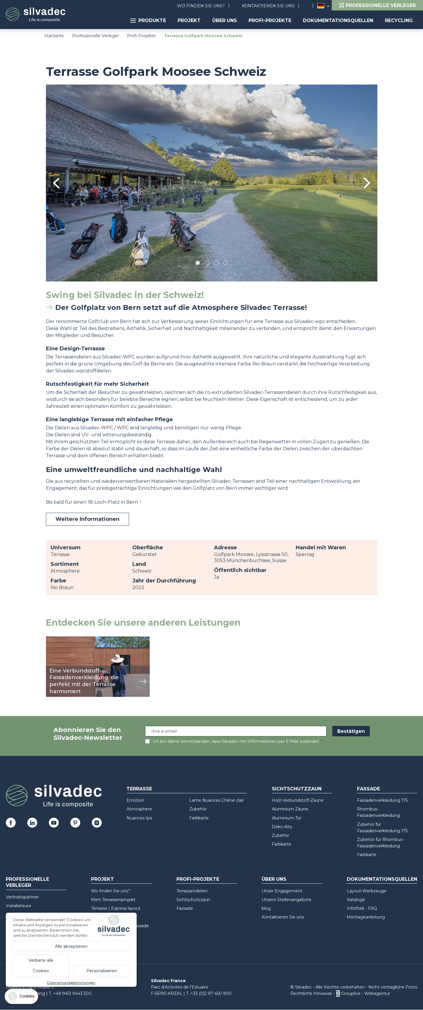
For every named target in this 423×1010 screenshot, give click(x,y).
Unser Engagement (282, 891)
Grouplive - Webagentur (365, 993)
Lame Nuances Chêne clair (216, 800)
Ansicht (54, 639)
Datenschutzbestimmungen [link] (71, 982)
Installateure (18, 905)
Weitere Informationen (87, 519)
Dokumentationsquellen (338, 20)
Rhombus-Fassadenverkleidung (378, 812)
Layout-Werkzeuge (366, 891)
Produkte (148, 20)
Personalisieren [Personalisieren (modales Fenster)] (101, 970)
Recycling (399, 20)
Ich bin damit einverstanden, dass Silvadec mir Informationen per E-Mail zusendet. (236, 741)
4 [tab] (225, 264)
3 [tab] (216, 264)
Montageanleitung (366, 917)
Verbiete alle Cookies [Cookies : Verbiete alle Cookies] (40, 965)
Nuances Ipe (139, 818)
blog (266, 908)
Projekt (189, 20)
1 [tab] (198, 264)
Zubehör (198, 809)
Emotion (135, 800)
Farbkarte (199, 818)
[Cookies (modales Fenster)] (22, 997)
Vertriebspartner (22, 897)
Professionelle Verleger (95, 35)
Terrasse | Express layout (115, 908)
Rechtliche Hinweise (311, 993)
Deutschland (320, 5)
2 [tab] (207, 264)
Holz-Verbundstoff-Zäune (298, 800)
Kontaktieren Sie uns (268, 5)
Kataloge (356, 899)
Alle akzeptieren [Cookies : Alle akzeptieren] (71, 946)
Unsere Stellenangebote (286, 899)
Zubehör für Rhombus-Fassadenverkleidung (380, 842)
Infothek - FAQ (362, 908)
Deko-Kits (282, 826)
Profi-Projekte (270, 20)
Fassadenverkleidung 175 (382, 800)
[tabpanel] (211, 183)
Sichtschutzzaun (297, 789)
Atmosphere (139, 809)
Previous (56, 183)
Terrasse (139, 789)
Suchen (308, 6)
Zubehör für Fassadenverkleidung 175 (382, 827)
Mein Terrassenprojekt (113, 899)
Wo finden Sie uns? (201, 5)
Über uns (224, 20)
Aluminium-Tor (286, 818)
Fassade (368, 789)
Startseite (54, 35)
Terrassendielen (192, 891)
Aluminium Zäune (290, 809)
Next (367, 183)
